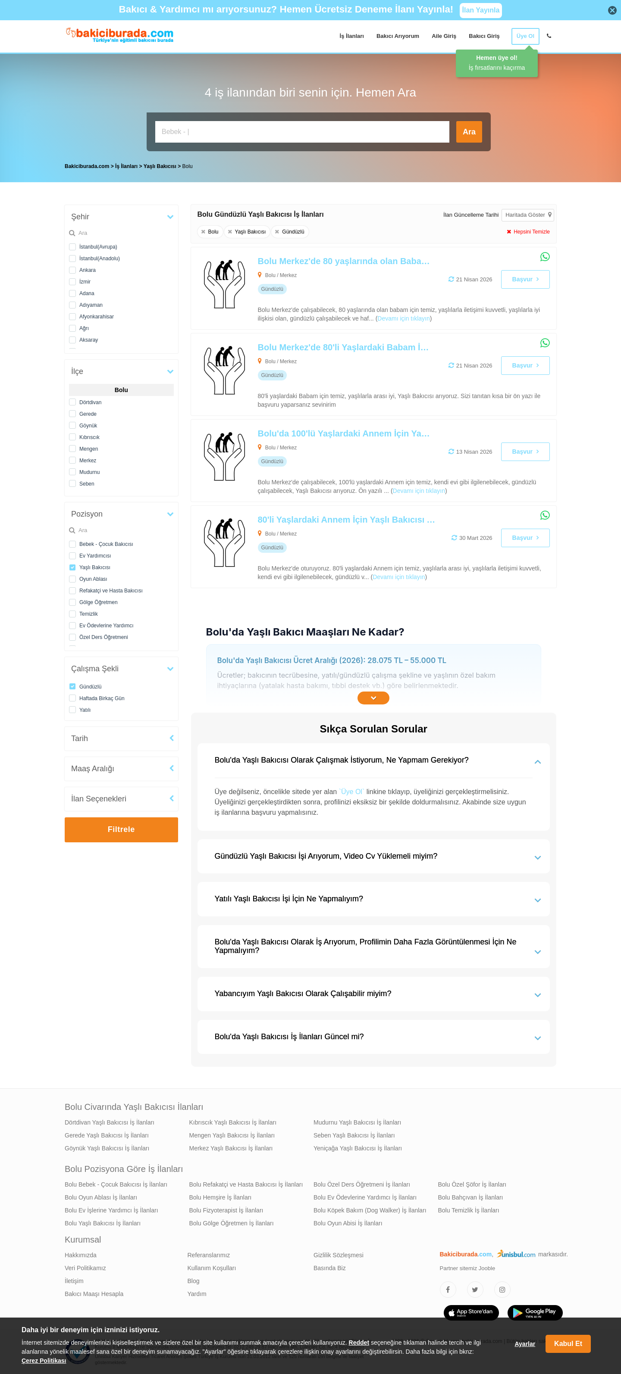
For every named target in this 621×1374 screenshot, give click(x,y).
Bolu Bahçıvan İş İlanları (470, 1197)
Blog (194, 1280)
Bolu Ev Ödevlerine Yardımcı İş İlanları (365, 1197)
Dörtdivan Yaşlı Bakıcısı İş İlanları (109, 1122)
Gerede (88, 414)
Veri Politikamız (85, 1268)
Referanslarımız (209, 1255)
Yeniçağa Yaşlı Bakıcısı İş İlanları (358, 1148)
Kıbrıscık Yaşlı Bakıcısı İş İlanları (233, 1122)
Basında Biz (330, 1268)
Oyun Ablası (93, 579)
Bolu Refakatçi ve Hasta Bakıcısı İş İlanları (246, 1184)
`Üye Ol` (352, 791)
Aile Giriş (444, 36)
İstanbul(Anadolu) (99, 258)
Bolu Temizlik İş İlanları (468, 1210)
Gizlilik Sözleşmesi (339, 1255)
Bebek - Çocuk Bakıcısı (106, 544)
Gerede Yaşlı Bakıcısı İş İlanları (107, 1135)
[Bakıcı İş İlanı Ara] (302, 132)
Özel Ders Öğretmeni (103, 637)
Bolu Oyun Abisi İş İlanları (348, 1223)
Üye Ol (525, 36)
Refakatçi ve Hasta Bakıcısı (111, 591)
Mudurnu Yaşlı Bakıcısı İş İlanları (357, 1122)
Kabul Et (568, 1343)
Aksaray (88, 340)
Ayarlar (524, 1343)
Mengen (88, 449)
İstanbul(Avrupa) (98, 247)
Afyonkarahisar (96, 317)
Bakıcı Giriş (484, 36)
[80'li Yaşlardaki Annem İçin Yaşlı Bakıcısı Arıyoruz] (337, 547)
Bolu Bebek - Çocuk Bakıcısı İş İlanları (116, 1184)
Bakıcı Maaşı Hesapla (94, 1293)
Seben (86, 484)
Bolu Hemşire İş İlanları (220, 1197)
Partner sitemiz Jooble (468, 1268)
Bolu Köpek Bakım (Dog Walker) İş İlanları (370, 1210)
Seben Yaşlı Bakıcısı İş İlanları (354, 1135)
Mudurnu (89, 472)
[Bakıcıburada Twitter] (475, 1289)
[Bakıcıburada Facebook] (448, 1289)
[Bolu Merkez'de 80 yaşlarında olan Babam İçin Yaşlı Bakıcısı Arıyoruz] (337, 288)
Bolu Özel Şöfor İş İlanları (472, 1184)
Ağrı (84, 328)
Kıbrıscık (89, 437)
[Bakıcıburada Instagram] (502, 1289)
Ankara (87, 270)
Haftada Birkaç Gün (102, 698)
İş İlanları (352, 36)
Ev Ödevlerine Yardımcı (106, 626)
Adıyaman (91, 305)
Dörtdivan (90, 402)
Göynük (88, 426)
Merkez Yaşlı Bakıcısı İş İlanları (231, 1148)
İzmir (85, 282)
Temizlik (88, 614)
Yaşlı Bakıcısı (94, 567)
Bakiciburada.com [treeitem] (87, 166)
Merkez (87, 461)
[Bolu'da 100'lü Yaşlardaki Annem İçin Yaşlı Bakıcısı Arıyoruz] (337, 461)
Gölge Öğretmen (98, 602)
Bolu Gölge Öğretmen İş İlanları (231, 1223)
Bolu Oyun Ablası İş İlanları (101, 1197)
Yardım (197, 1293)
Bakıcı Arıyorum (397, 36)
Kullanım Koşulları (212, 1268)
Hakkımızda (81, 1255)
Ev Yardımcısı (95, 556)
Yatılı (85, 710)
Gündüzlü (90, 687)
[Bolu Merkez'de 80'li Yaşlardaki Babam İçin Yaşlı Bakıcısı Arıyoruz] (337, 374)
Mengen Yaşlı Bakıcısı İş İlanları (232, 1135)
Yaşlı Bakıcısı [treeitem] (161, 166)
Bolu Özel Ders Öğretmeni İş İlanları (362, 1184)
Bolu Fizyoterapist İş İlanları (226, 1210)
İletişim (74, 1280)
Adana (86, 293)
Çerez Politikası (44, 1360)
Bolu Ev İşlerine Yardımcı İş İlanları (111, 1210)
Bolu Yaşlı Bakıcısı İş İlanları (103, 1223)
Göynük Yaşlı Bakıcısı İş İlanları (107, 1148)
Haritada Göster (528, 215)
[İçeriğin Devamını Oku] (373, 698)
